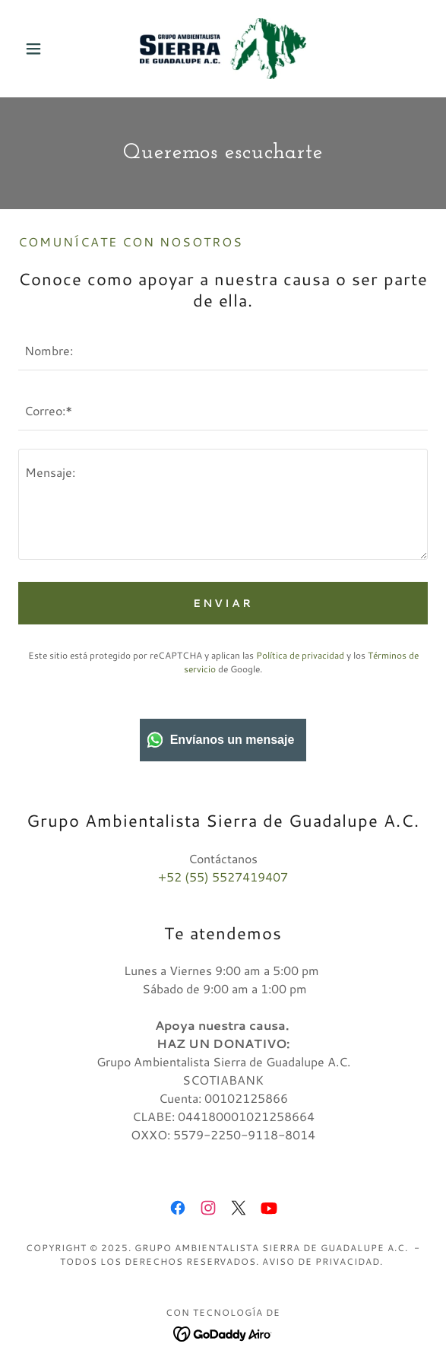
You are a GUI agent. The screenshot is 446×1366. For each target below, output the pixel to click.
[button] (49, 48)
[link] (222, 48)
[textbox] (223, 349)
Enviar (223, 603)
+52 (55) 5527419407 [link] (223, 876)
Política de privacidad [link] (300, 655)
